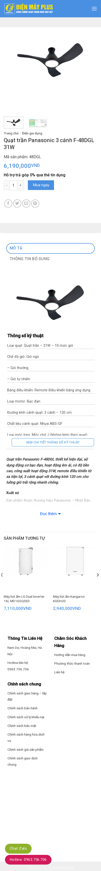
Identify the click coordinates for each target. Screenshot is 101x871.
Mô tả (16, 248)
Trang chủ (11, 133)
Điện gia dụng (32, 133)
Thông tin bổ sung (30, 258)
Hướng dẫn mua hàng (69, 655)
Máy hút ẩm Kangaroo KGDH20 (69, 598)
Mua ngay (41, 185)
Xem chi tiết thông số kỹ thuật (53, 442)
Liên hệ (59, 672)
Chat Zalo (18, 848)
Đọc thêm (48, 513)
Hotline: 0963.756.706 (28, 859)
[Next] (97, 585)
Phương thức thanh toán (72, 663)
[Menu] (94, 8)
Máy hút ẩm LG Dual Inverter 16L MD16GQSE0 (24, 598)
